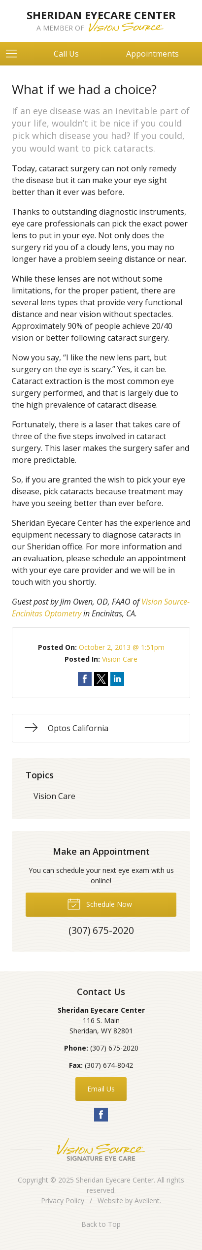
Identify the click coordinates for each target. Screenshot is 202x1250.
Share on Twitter (101, 679)
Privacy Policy (62, 1200)
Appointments (152, 53)
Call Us (66, 53)
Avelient (147, 1200)
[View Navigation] (15, 53)
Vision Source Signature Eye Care (101, 1149)
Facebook (101, 1115)
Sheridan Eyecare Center (115, 1180)
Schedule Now (99, 903)
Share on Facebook (85, 679)
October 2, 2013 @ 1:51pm (122, 647)
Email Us (101, 1088)
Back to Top (101, 1224)
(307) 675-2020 (114, 1048)
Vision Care (119, 659)
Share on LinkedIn (117, 679)
